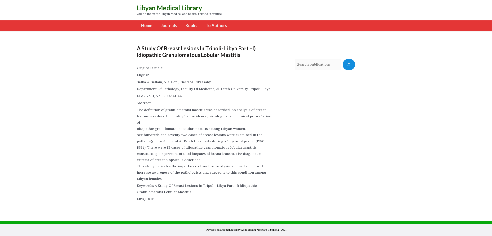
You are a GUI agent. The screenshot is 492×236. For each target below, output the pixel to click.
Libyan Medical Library (169, 8)
